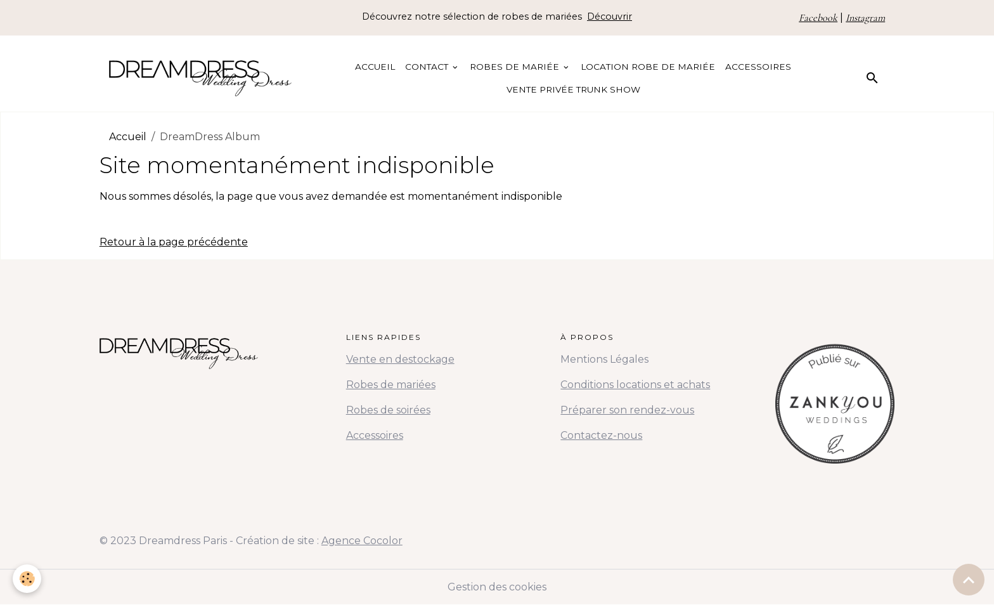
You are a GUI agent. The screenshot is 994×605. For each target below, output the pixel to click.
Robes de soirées (388, 410)
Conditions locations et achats (635, 385)
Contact (428, 67)
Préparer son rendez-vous (627, 410)
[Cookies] (27, 578)
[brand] (200, 78)
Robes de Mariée (516, 67)
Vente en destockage (400, 359)
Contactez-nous (601, 435)
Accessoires (758, 67)
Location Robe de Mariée (648, 67)
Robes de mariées (391, 385)
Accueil (375, 67)
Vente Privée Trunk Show (573, 89)
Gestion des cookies (497, 587)
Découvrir (609, 16)
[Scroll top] (968, 579)
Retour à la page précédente (174, 242)
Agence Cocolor (362, 541)
